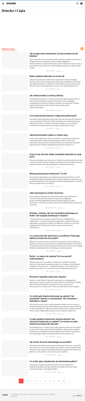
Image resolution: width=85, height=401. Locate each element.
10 (64, 381)
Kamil (58, 230)
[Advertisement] (42, 29)
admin (58, 71)
